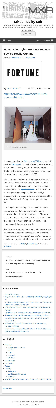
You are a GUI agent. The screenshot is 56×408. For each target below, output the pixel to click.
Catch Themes (34, 404)
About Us (8, 344)
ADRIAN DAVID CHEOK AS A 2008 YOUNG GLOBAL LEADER (28, 379)
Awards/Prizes (10, 360)
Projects (8, 369)
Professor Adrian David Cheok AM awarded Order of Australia (27, 313)
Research (11, 355)
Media (23, 244)
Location (11, 350)
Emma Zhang (30, 57)
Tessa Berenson (14, 89)
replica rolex (7, 389)
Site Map (11, 358)
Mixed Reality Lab (28, 22)
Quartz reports (27, 189)
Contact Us (9, 363)
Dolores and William (33, 161)
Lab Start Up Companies (17, 374)
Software (11, 377)
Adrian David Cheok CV (16, 347)
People (7, 366)
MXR (10, 352)
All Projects (12, 371)
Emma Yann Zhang (12, 294)
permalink (7, 246)
